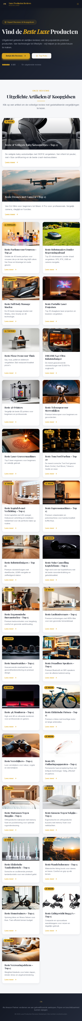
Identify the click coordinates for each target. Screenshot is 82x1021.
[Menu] (78, 4)
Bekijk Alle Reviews (16, 56)
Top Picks (41, 56)
